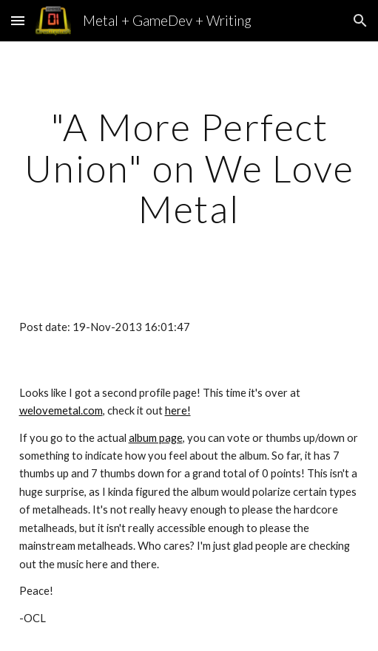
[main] (189, 168)
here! (178, 410)
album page (156, 438)
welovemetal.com (61, 410)
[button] (18, 20)
